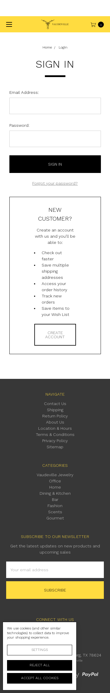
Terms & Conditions (55, 434)
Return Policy (55, 416)
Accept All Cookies (39, 678)
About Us (55, 422)
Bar (55, 499)
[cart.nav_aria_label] (99, 24)
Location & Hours (55, 428)
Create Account (55, 334)
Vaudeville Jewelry (55, 474)
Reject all (40, 665)
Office (55, 481)
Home (55, 487)
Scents (55, 511)
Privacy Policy (55, 440)
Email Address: (24, 92)
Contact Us (55, 403)
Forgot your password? (55, 183)
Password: (19, 125)
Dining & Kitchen (55, 493)
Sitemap (55, 446)
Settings (39, 650)
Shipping (55, 409)
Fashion (55, 505)
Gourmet (55, 518)
